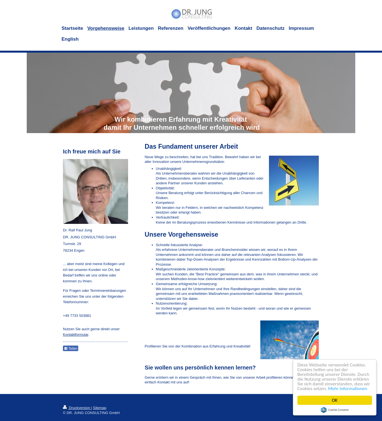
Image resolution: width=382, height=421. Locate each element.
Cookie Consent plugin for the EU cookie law (335, 410)
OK (334, 400)
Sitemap (99, 408)
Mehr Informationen (347, 388)
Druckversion (77, 408)
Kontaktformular (75, 334)
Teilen (70, 349)
